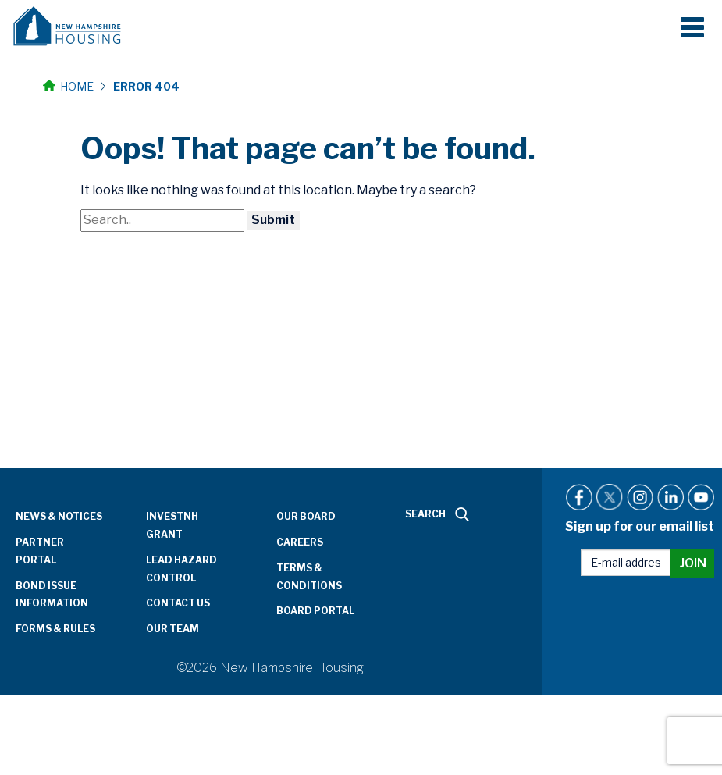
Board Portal (315, 611)
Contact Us (178, 603)
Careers (299, 542)
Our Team (172, 629)
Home (68, 86)
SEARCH (437, 514)
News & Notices (59, 516)
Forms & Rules (55, 629)
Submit (273, 219)
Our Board (306, 516)
